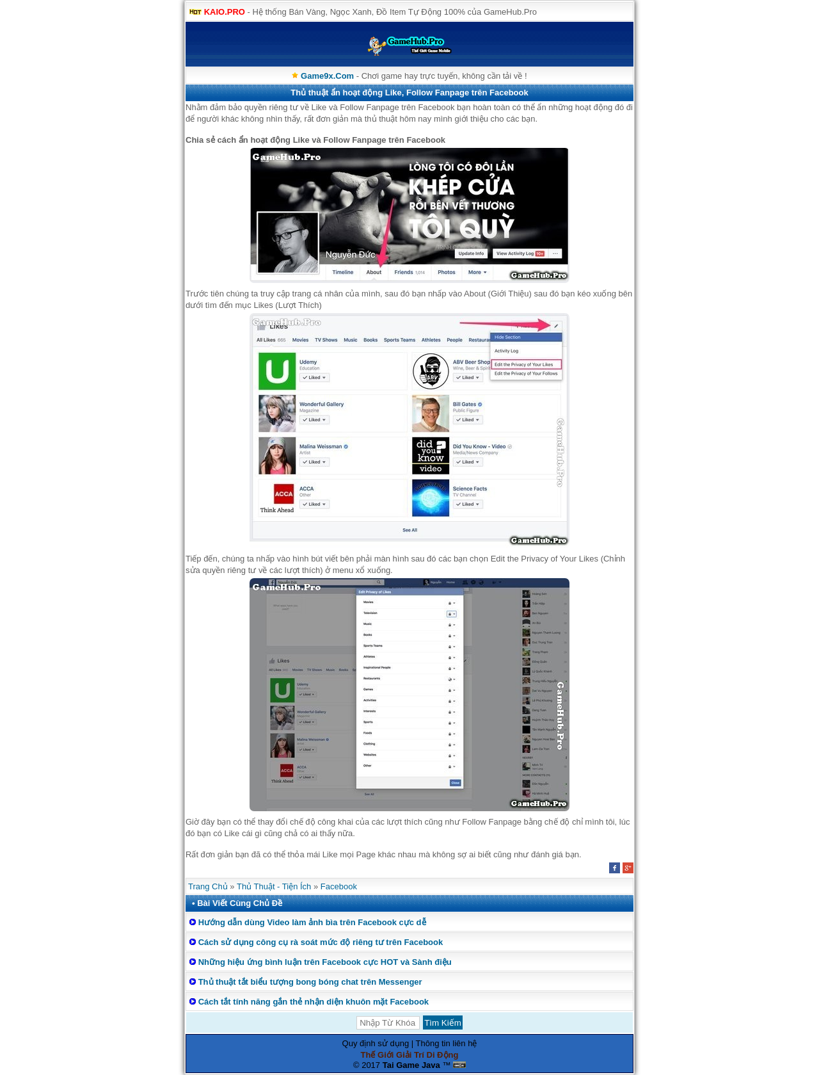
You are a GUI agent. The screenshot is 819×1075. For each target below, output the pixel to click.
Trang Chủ (208, 886)
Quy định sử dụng (376, 1043)
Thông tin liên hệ (446, 1043)
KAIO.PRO (224, 12)
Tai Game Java (411, 1065)
